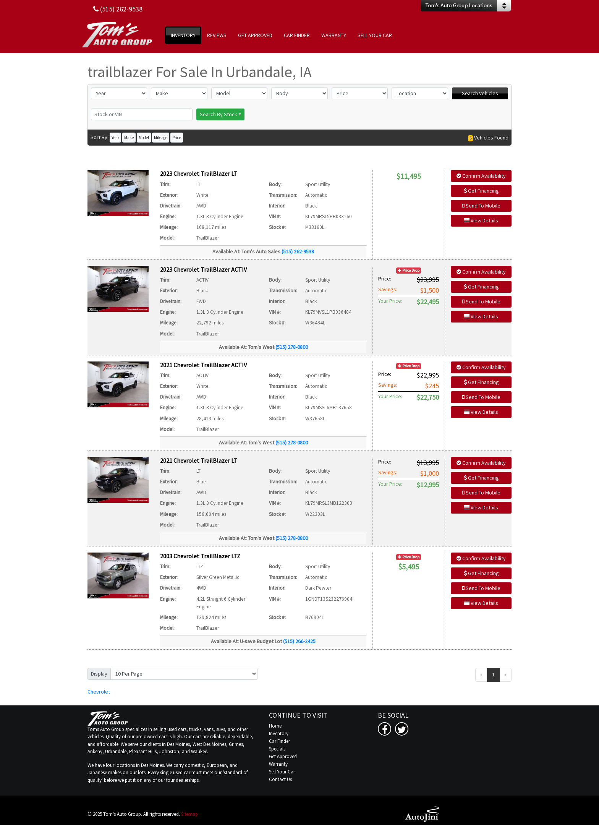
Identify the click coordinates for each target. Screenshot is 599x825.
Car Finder (279, 741)
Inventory (278, 733)
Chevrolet (98, 691)
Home (275, 726)
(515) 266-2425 (299, 641)
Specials (277, 749)
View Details (481, 220)
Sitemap (189, 814)
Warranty (278, 764)
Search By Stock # (220, 114)
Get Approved (283, 756)
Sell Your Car (282, 771)
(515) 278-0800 (291, 347)
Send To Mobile (481, 205)
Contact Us (280, 779)
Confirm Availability (481, 175)
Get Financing (481, 190)
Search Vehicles (480, 93)
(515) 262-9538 (298, 251)
